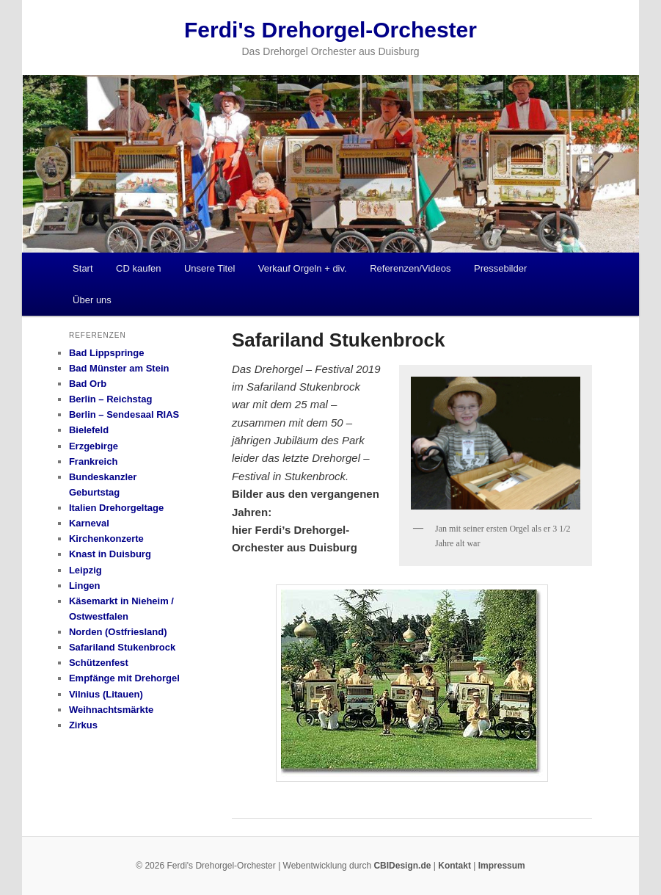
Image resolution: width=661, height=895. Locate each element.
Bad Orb (87, 383)
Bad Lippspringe (107, 352)
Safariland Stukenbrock (122, 647)
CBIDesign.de (402, 865)
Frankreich (93, 461)
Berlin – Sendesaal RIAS (124, 414)
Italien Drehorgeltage (116, 507)
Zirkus (83, 725)
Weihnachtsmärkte (111, 709)
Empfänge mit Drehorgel (124, 678)
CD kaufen (138, 268)
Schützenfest (98, 662)
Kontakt (454, 865)
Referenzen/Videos (410, 268)
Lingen (85, 585)
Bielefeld (89, 429)
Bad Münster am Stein (119, 368)
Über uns (92, 299)
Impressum (501, 865)
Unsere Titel (209, 268)
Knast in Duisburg (110, 553)
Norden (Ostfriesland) (118, 631)
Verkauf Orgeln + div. (302, 268)
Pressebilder (500, 268)
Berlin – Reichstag (110, 399)
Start (82, 268)
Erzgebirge (93, 446)
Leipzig (85, 570)
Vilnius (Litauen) (106, 694)
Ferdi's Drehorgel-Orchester (330, 30)
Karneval (89, 523)
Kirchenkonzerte (106, 538)
